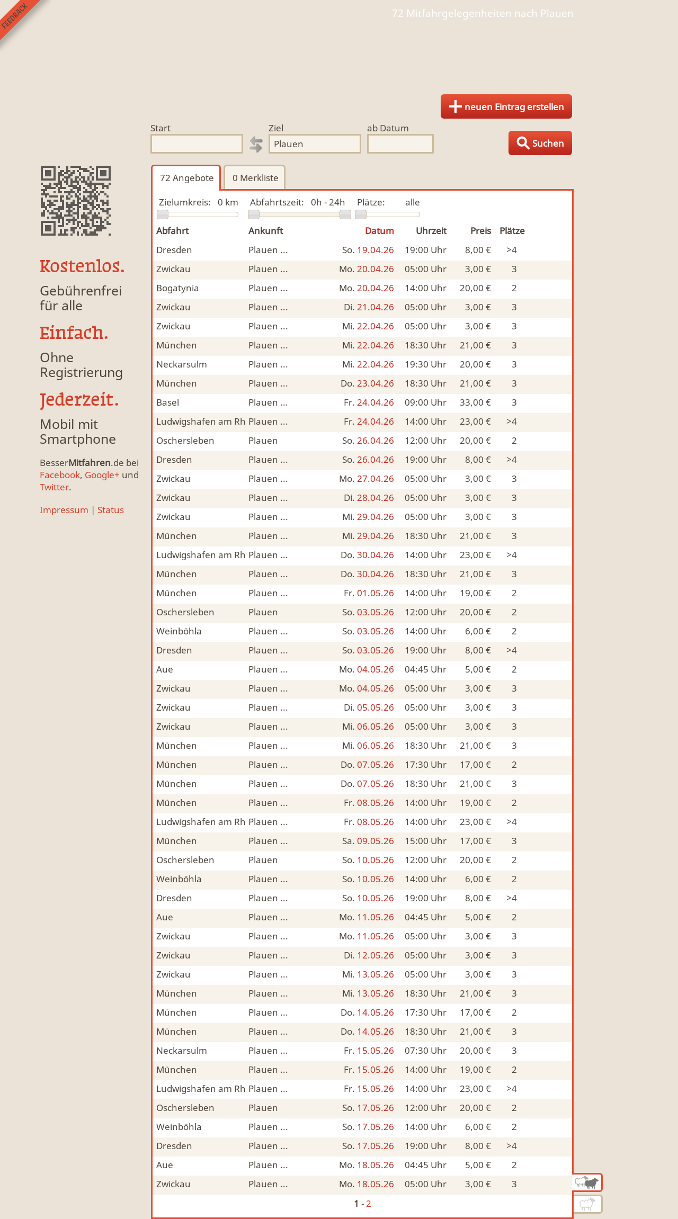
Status (110, 510)
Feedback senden (25, 25)
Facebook (60, 475)
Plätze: (371, 202)
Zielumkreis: (185, 202)
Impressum (64, 510)
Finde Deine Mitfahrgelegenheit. (339, 53)
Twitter (54, 487)
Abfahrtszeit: (277, 202)
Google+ (102, 475)
